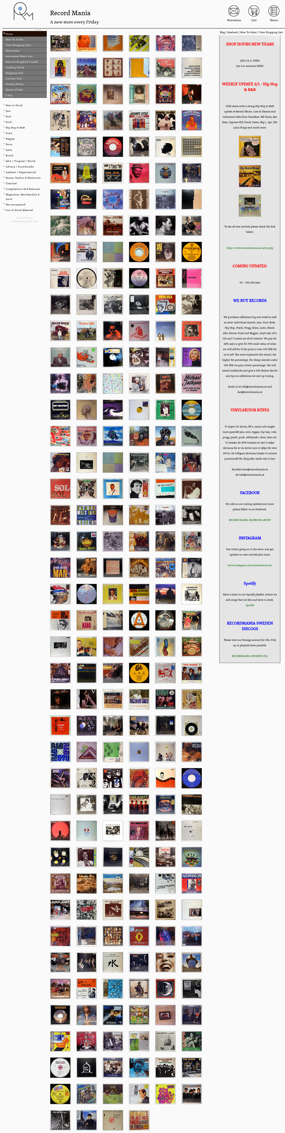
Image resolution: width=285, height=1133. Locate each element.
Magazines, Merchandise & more (23, 197)
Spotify (250, 605)
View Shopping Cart (271, 32)
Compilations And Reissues (23, 189)
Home (9, 34)
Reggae (10, 139)
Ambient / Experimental (21, 172)
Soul (8, 116)
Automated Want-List (19, 56)
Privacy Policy (15, 84)
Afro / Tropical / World (20, 161)
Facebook (232, 32)
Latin (9, 150)
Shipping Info (14, 73)
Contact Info (14, 78)
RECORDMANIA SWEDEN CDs (250, 656)
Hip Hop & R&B (15, 128)
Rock (9, 122)
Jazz (8, 111)
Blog (222, 32)
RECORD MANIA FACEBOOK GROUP (250, 520)
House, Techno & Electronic (23, 178)
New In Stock (14, 105)
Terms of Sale (14, 90)
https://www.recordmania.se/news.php (249, 248)
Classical (11, 183)
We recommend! (16, 204)
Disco (9, 144)
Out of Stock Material (19, 210)
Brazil (9, 155)
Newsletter (13, 51)
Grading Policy (15, 67)
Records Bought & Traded (22, 62)
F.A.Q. (9, 95)
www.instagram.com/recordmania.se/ (250, 565)
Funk (9, 133)
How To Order (248, 32)
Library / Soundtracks (20, 167)
